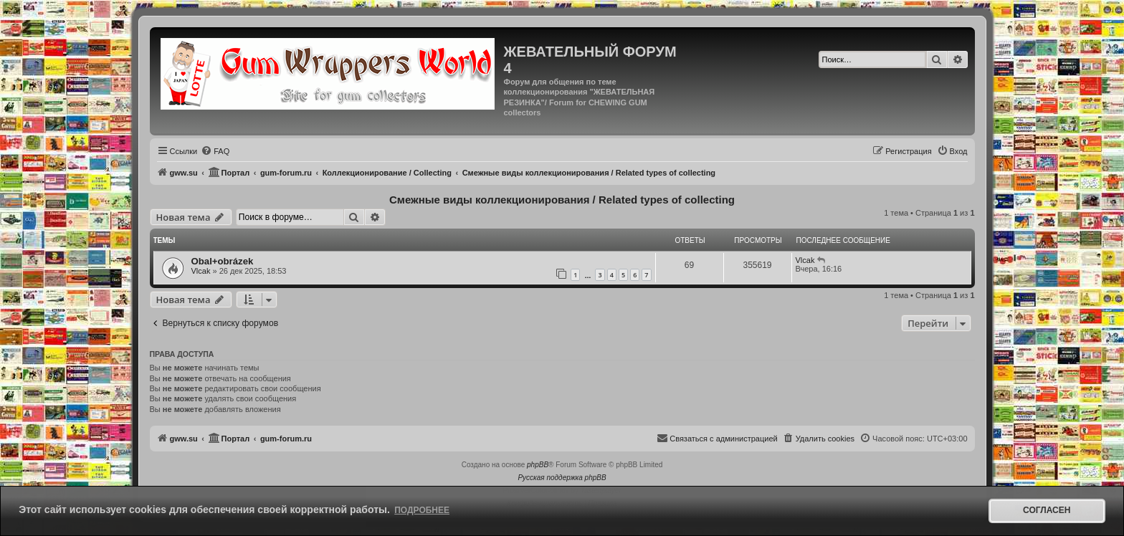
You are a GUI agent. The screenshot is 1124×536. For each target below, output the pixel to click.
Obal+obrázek (222, 261)
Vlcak (201, 271)
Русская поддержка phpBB (562, 478)
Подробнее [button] (421, 510)
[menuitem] (215, 151)
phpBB (537, 465)
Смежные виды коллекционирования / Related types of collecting (562, 199)
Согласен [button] (1046, 510)
